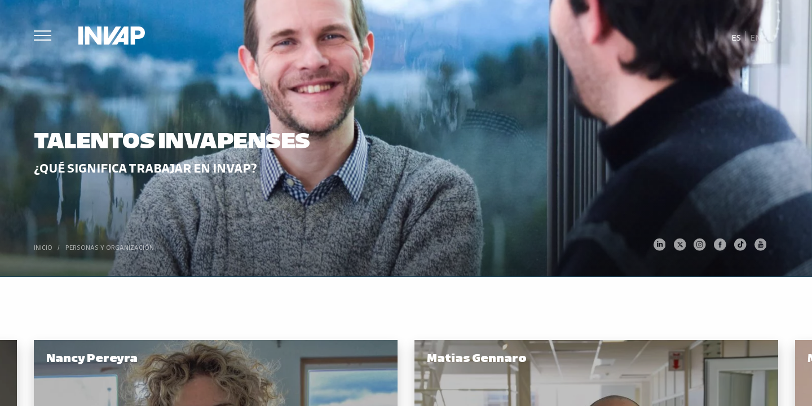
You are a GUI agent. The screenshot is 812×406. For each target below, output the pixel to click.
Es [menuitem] (736, 37)
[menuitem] (736, 36)
